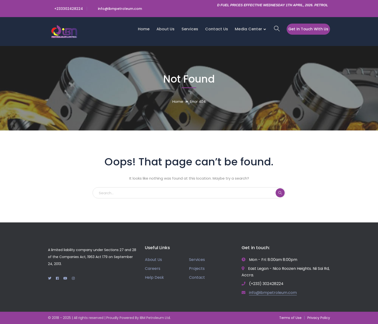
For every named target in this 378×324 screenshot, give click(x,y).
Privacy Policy (318, 317)
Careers (152, 268)
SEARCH (280, 192)
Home (177, 101)
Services (197, 259)
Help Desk (154, 277)
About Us (153, 259)
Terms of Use (290, 317)
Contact (197, 277)
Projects (197, 268)
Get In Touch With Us (308, 29)
